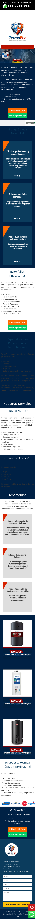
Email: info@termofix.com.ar (11, 866)
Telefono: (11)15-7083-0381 (11, 861)
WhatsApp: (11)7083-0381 (10, 864)
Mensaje (17, 896)
